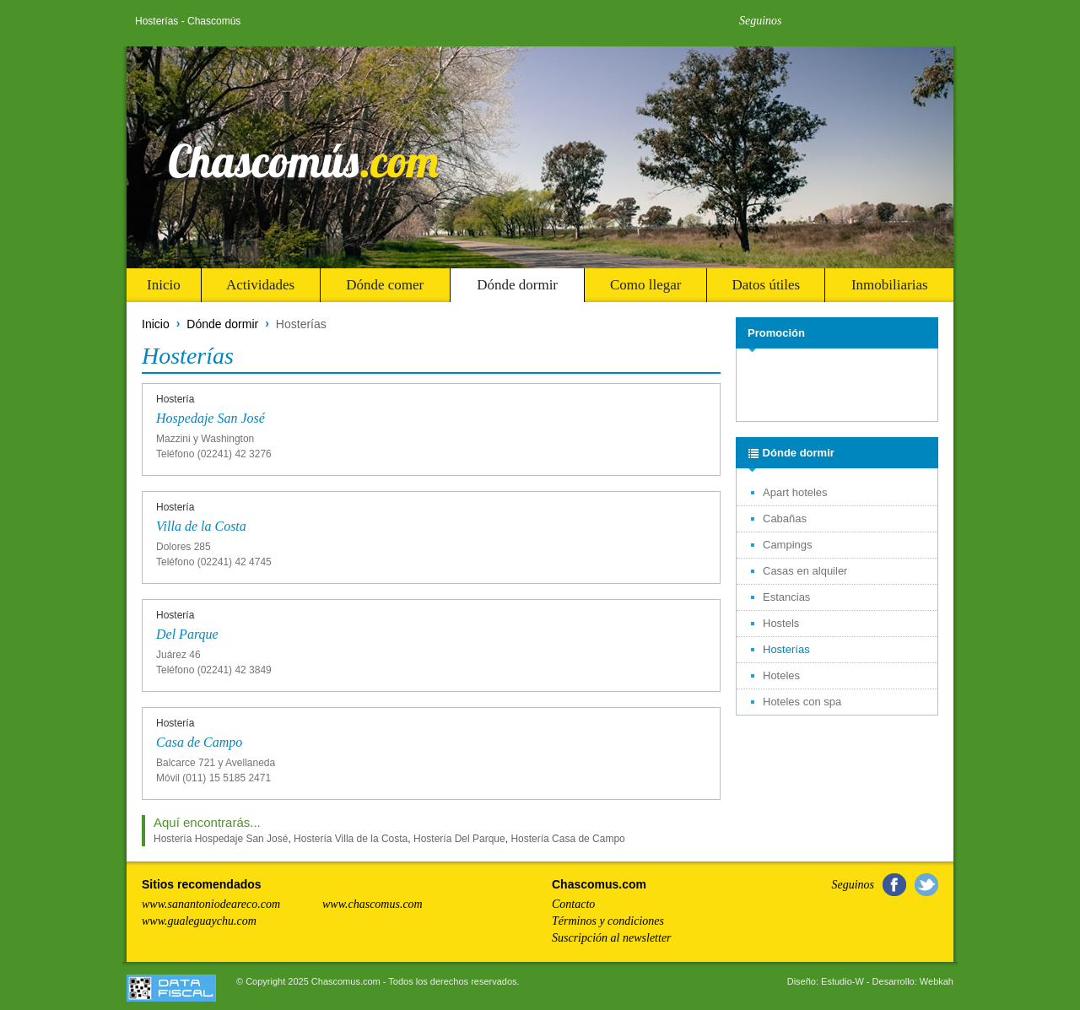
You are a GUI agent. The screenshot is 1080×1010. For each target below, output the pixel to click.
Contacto (573, 904)
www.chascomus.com (372, 904)
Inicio (164, 285)
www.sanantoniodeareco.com (211, 904)
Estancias (786, 597)
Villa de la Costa (201, 526)
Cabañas (785, 518)
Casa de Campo (199, 742)
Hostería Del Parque (459, 839)
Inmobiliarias (889, 285)
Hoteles (781, 675)
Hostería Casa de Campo (567, 839)
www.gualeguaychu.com (199, 921)
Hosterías (786, 649)
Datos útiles (766, 285)
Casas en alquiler (805, 570)
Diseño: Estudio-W (825, 981)
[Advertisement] (838, 385)
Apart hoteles (795, 492)
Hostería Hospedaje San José (221, 839)
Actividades (260, 285)
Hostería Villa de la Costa (351, 839)
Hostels (781, 623)
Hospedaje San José (210, 418)
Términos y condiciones (608, 921)
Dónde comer (385, 285)
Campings (788, 544)
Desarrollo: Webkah (912, 981)
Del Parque (187, 634)
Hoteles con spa (802, 701)
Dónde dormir (517, 285)
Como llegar (646, 285)
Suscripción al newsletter (612, 938)
